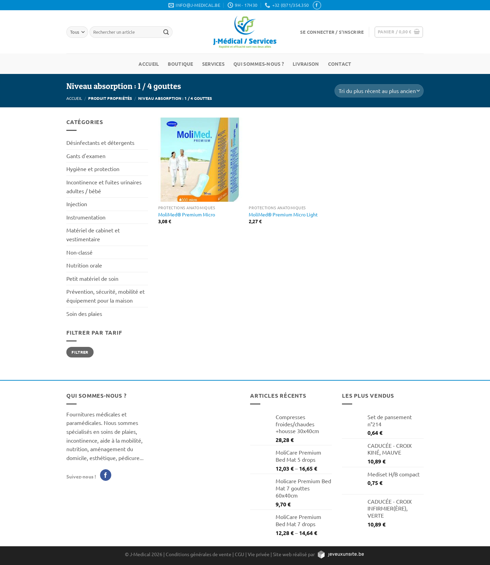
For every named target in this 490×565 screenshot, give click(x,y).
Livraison (306, 64)
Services (213, 64)
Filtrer (79, 352)
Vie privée (259, 554)
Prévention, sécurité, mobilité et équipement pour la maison (105, 296)
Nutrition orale (84, 265)
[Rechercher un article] (166, 32)
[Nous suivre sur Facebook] (317, 5)
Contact (340, 64)
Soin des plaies (84, 313)
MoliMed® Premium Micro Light (283, 214)
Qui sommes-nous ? (258, 64)
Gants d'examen (85, 155)
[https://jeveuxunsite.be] (340, 554)
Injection (76, 203)
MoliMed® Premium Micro (186, 214)
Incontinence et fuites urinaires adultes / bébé (104, 186)
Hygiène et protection (92, 168)
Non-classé (79, 252)
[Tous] (77, 31)
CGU (239, 554)
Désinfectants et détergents (100, 142)
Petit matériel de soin (92, 278)
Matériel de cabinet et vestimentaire (93, 234)
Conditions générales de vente (198, 554)
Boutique (180, 64)
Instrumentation (85, 217)
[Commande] (379, 90)
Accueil (148, 64)
